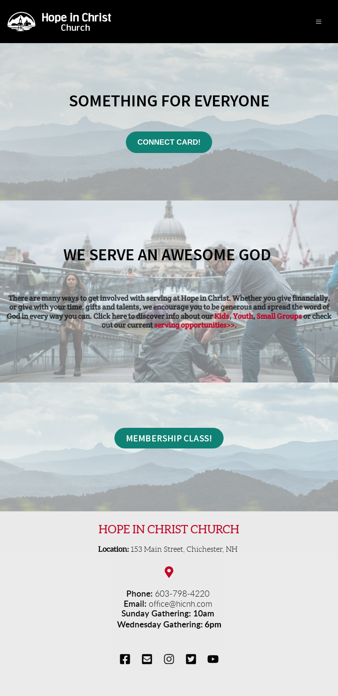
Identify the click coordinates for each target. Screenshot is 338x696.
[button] (317, 21)
